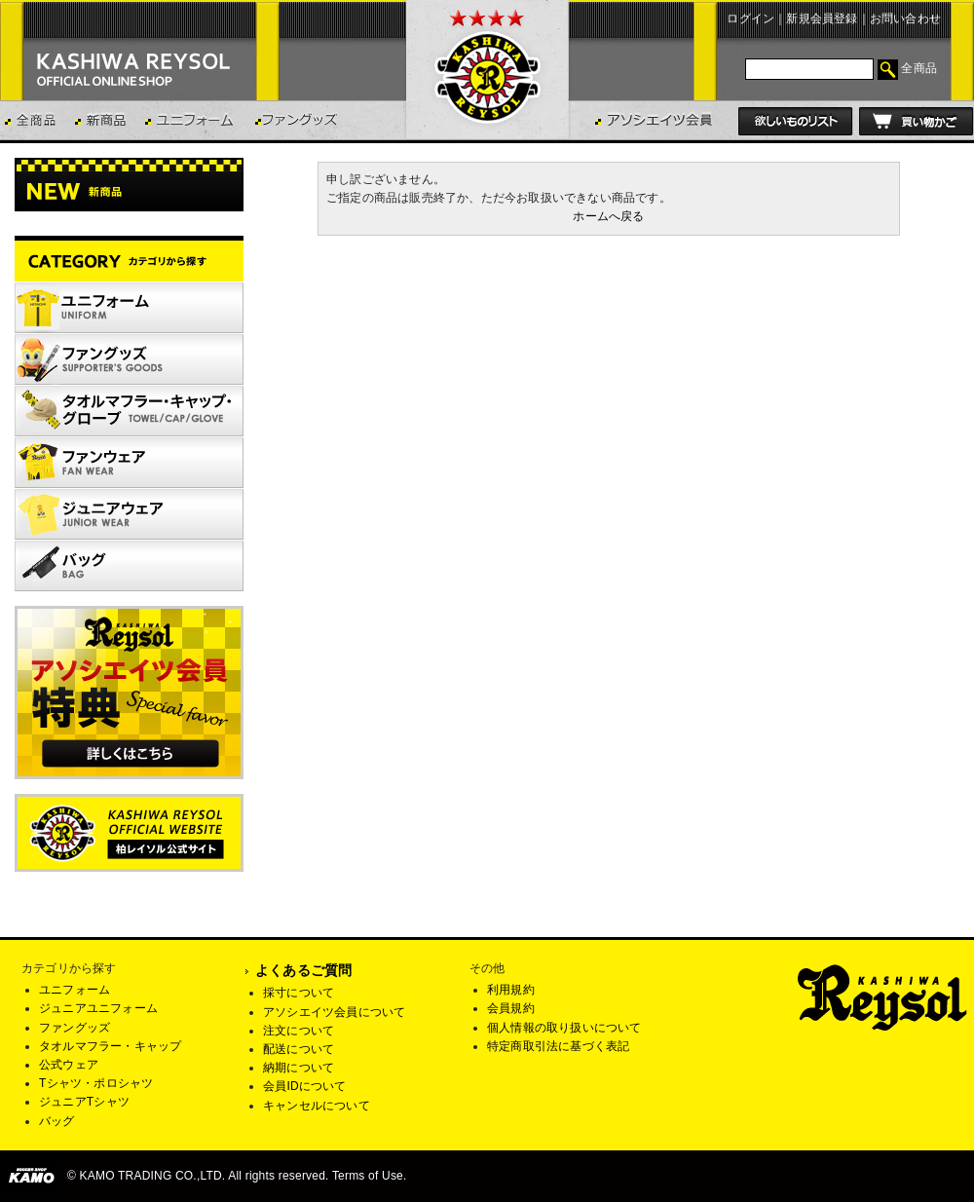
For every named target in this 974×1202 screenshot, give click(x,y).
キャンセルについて (316, 1105)
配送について (298, 1049)
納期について (298, 1067)
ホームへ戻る (608, 216)
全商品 (919, 68)
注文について (298, 1030)
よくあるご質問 (303, 970)
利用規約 (511, 989)
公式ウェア (68, 1064)
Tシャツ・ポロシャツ (96, 1083)
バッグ (57, 1121)
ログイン (750, 18)
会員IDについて (305, 1086)
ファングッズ (74, 1027)
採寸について (298, 992)
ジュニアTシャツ (84, 1101)
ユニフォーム (74, 989)
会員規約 (511, 1008)
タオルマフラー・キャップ (110, 1046)
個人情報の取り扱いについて (564, 1027)
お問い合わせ (905, 18)
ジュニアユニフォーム (98, 1008)
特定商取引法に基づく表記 (558, 1046)
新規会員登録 (821, 18)
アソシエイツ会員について (334, 1012)
